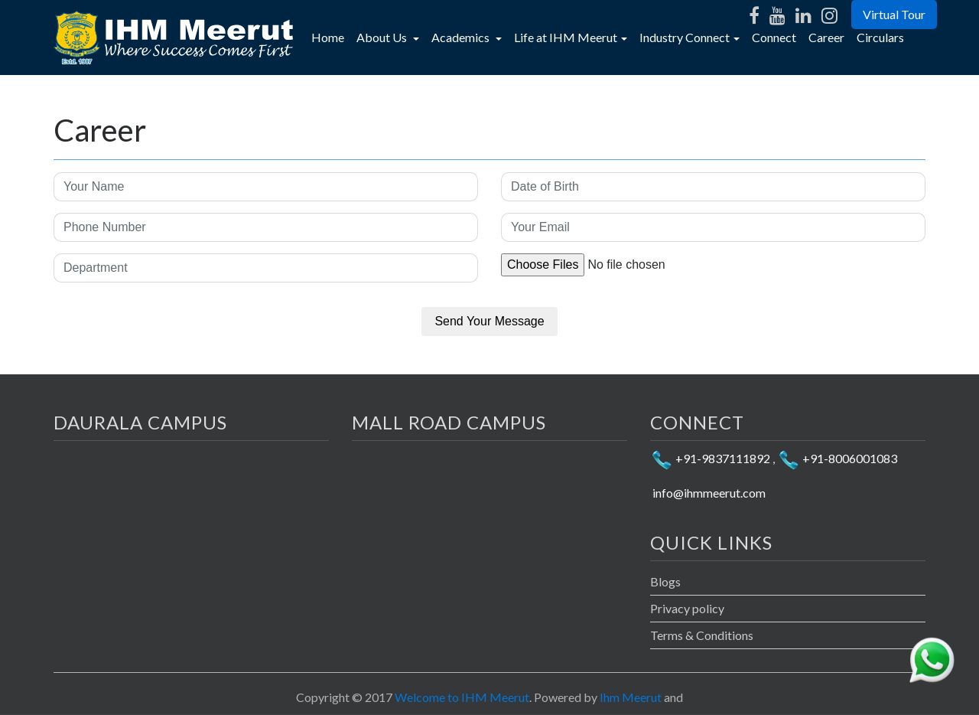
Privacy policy (687, 608)
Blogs (665, 581)
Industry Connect (684, 37)
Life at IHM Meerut (565, 37)
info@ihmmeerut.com (708, 492)
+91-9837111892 (710, 458)
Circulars (880, 37)
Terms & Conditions (701, 635)
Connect (774, 37)
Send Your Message (489, 321)
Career (826, 37)
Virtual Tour (894, 14)
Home (330, 36)
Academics (461, 37)
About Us (382, 37)
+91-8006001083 (837, 458)
